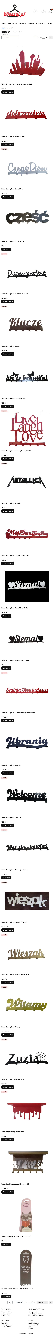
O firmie (30, 1328)
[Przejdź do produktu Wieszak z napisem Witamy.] (27, 1005)
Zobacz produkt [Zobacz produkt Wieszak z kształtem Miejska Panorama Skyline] (8, 92)
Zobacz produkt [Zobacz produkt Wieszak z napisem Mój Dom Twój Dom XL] (8, 563)
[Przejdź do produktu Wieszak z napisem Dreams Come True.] (27, 272)
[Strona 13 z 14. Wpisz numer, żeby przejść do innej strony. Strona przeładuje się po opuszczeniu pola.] (43, 38)
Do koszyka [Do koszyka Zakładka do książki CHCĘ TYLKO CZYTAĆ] (6, 1244)
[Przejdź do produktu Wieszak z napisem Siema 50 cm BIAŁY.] (27, 586)
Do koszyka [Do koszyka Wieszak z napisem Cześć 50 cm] (6, 249)
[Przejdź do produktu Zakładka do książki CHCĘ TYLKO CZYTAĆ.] (27, 1215)
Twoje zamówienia (6, 1312)
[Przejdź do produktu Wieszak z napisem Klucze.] (27, 324)
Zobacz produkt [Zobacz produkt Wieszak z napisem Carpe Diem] (8, 197)
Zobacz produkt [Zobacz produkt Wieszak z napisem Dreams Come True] (8, 301)
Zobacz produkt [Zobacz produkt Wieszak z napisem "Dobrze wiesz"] (8, 144)
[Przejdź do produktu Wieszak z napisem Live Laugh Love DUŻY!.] (27, 429)
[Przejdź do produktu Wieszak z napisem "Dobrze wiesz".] (27, 115)
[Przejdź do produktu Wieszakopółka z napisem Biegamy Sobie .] (27, 1162)
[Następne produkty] (42, 1302)
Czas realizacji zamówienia (36, 1315)
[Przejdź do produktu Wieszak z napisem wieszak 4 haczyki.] (27, 900)
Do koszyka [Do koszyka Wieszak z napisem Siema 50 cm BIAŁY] (6, 616)
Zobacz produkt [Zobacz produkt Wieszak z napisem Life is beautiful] (8, 406)
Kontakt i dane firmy (34, 1323)
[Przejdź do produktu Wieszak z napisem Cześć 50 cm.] (27, 220)
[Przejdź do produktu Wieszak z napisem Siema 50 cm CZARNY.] (27, 639)
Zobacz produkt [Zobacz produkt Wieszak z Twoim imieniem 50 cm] (8, 1087)
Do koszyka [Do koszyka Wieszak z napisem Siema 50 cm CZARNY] (6, 668)
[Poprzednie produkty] (18, 1302)
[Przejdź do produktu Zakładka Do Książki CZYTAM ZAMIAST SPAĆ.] (27, 1267)
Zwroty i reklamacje (7, 1326)
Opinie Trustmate (33, 1325)
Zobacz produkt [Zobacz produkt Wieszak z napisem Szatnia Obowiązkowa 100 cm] (8, 720)
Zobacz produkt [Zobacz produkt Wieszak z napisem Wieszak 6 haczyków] (8, 982)
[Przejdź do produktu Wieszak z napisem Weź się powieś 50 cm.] (27, 848)
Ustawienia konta (6, 1314)
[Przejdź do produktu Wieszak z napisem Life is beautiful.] (27, 377)
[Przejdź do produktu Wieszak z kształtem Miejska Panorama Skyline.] (27, 63)
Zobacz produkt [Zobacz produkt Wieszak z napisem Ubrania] (8, 773)
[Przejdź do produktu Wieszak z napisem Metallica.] (27, 482)
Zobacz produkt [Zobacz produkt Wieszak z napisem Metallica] (8, 511)
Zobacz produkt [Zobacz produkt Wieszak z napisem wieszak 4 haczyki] (8, 930)
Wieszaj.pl (3, 28)
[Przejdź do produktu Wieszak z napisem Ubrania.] (27, 743)
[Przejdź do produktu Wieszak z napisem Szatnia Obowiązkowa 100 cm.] (27, 691)
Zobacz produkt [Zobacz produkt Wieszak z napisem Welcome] (8, 825)
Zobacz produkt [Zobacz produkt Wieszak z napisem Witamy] (8, 1035)
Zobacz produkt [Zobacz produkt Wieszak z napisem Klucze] (8, 354)
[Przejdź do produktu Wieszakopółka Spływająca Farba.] (27, 1110)
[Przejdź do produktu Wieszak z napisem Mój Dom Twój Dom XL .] (27, 534)
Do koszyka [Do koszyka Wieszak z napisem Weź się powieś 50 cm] (6, 877)
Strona (40, 37)
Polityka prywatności (7, 1325)
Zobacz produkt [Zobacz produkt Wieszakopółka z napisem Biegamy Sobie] (8, 1192)
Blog (29, 1326)
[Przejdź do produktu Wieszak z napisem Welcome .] (27, 796)
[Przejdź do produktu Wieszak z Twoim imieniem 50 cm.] (27, 1058)
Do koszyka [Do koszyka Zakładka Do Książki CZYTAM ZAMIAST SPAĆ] (6, 1296)
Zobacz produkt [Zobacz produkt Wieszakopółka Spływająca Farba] (8, 1139)
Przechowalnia (5, 1315)
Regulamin (4, 1323)
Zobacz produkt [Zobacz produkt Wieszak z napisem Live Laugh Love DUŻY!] (8, 458)
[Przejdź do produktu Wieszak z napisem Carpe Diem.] (27, 167)
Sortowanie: (4, 34)
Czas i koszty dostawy (35, 1314)
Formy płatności (33, 1312)
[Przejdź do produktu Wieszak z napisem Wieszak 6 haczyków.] (27, 953)
